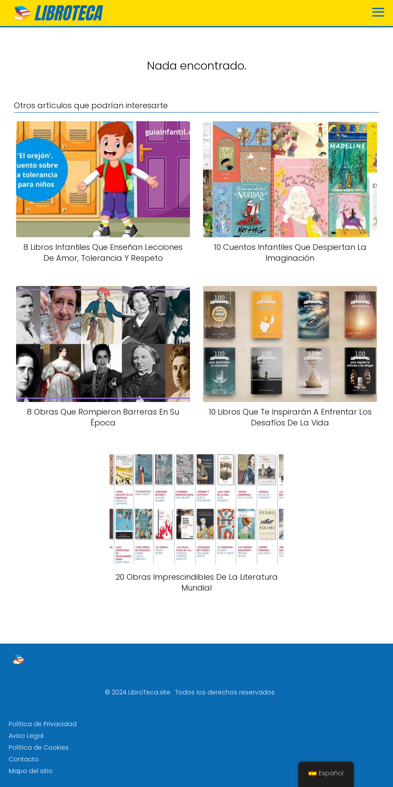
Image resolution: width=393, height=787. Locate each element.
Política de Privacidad (43, 724)
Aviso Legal (26, 735)
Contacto (24, 759)
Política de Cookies (39, 747)
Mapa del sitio (31, 771)
